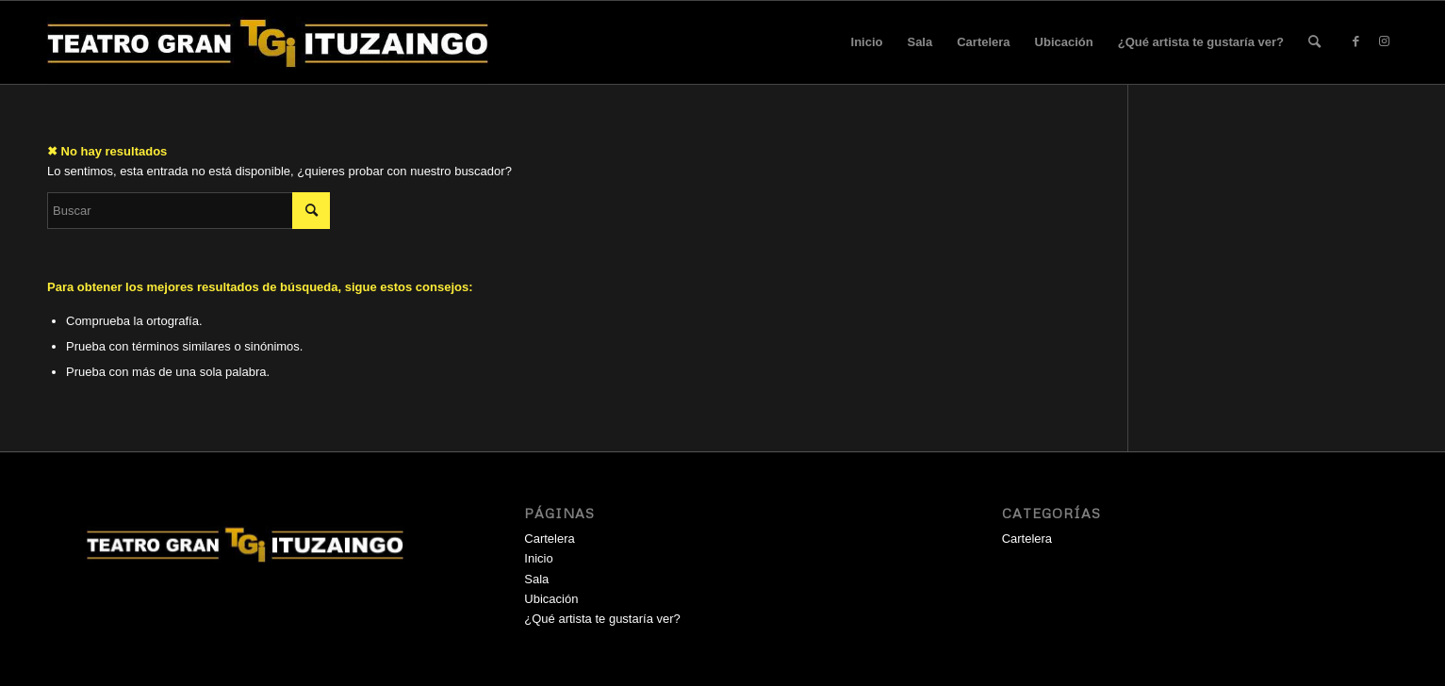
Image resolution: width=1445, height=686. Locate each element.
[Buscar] (1314, 42)
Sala (919, 42)
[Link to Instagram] (1384, 41)
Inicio (867, 42)
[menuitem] (1314, 42)
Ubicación (1064, 42)
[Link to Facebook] (1355, 41)
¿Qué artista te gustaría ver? (1201, 42)
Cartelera (983, 42)
